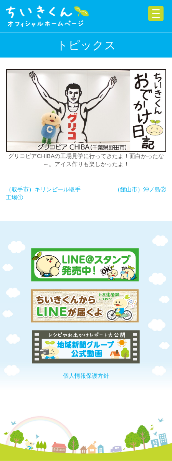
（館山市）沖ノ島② (140, 189)
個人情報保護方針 (86, 375)
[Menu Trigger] (156, 13)
